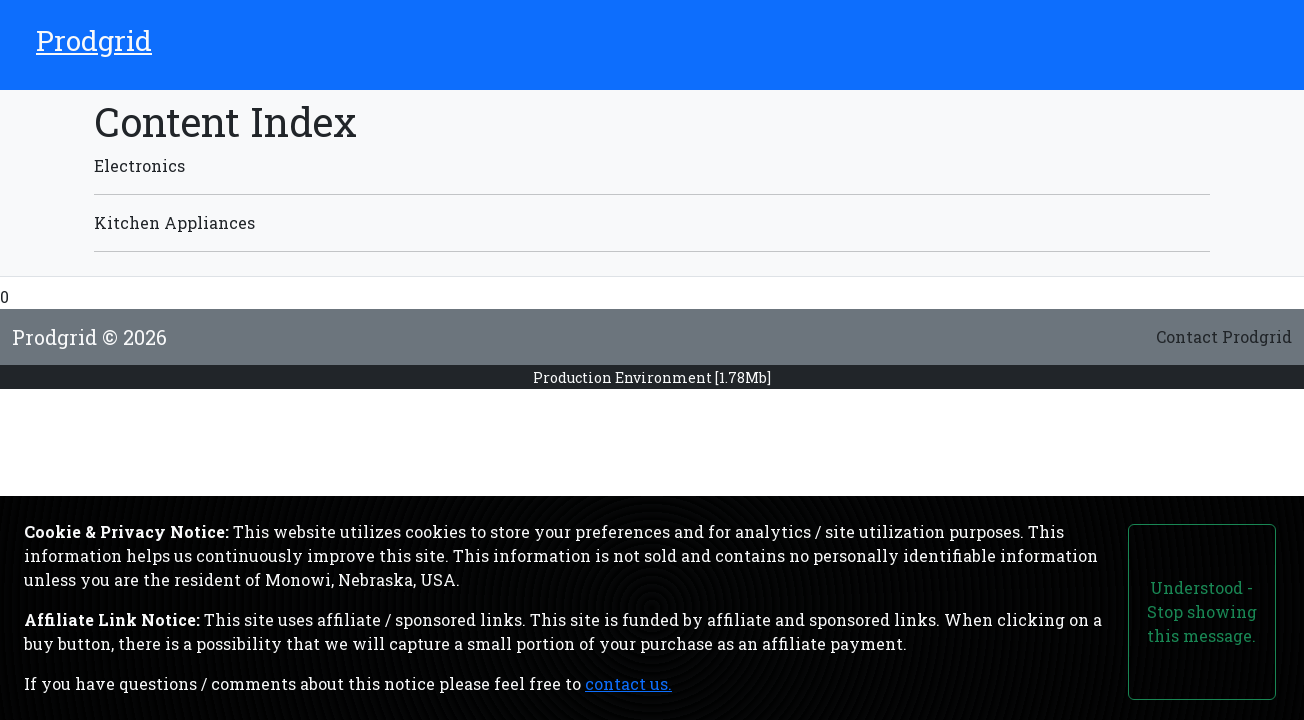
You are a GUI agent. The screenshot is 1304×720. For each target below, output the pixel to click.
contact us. (628, 683)
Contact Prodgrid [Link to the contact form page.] (1224, 336)
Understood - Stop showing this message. (1202, 611)
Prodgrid (94, 40)
